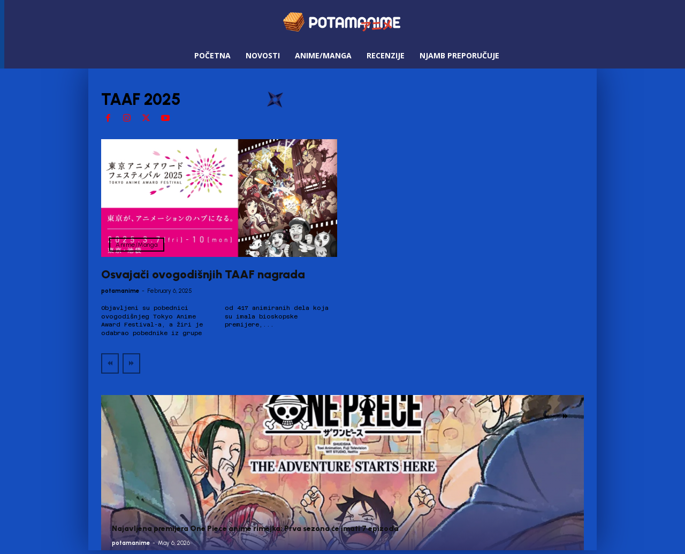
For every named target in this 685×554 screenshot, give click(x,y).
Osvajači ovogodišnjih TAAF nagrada (203, 274)
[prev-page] (110, 363)
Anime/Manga (137, 244)
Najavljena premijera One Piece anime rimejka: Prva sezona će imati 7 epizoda (255, 528)
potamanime (120, 290)
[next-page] (565, 416)
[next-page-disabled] (131, 363)
